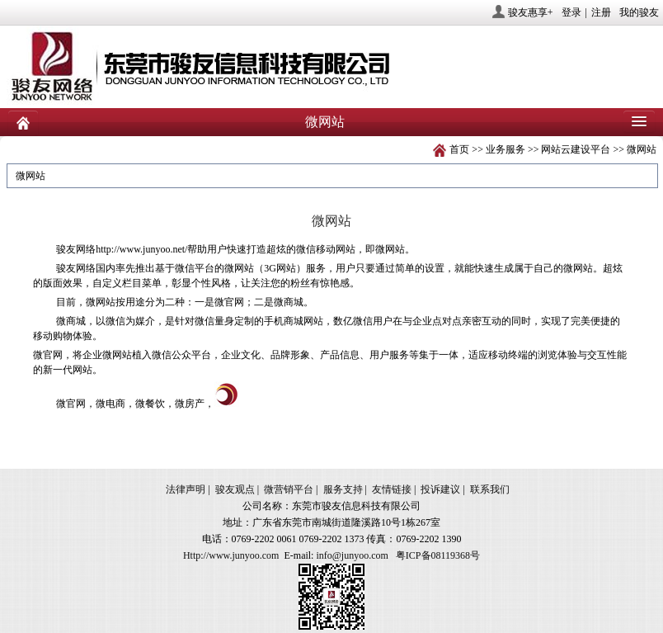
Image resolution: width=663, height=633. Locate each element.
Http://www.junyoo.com (231, 555)
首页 (459, 149)
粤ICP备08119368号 (438, 555)
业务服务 (505, 149)
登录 (571, 12)
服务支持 (343, 489)
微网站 (641, 149)
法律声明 (185, 489)
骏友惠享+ (530, 12)
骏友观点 (235, 489)
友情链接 (391, 489)
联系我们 (490, 489)
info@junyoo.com (352, 555)
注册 (601, 12)
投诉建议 (440, 489)
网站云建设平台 (575, 149)
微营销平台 (288, 489)
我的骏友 (639, 12)
